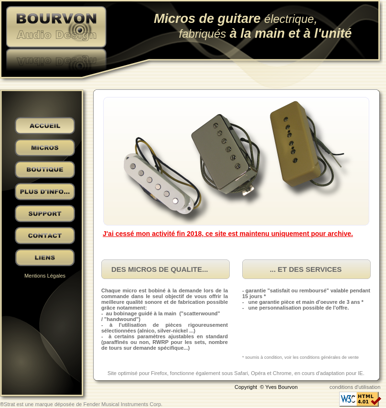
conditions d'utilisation (355, 387)
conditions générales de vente (329, 357)
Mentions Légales (44, 276)
